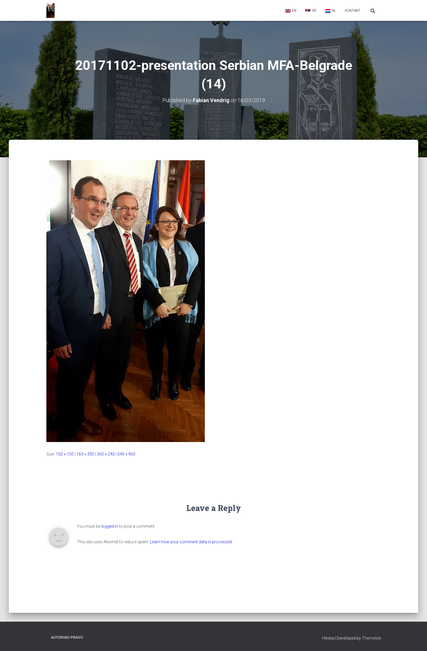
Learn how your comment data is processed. (191, 541)
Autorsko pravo (67, 637)
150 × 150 (65, 454)
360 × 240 (106, 454)
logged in (109, 526)
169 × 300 (85, 454)
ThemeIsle (371, 638)
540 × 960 (126, 454)
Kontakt (352, 11)
